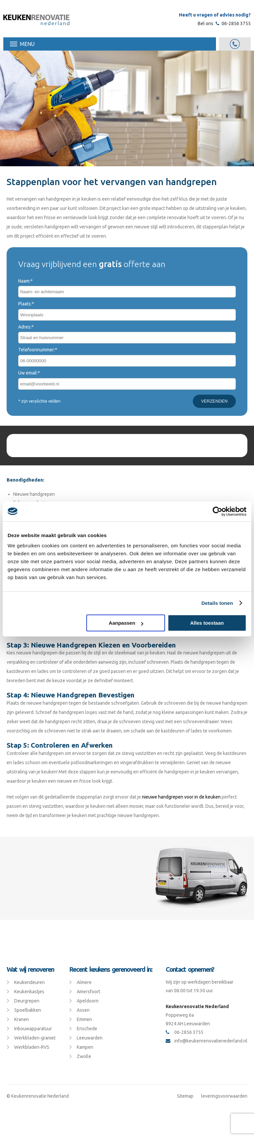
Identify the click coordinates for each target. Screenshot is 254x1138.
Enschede (87, 1028)
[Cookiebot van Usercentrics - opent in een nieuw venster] (217, 511)
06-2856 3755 (233, 23)
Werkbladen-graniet (35, 1037)
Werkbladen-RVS (31, 1047)
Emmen (84, 1019)
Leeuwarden (90, 1037)
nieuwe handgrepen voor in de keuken (181, 797)
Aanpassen (126, 623)
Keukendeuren (29, 982)
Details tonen (217, 603)
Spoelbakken (27, 1010)
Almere (84, 982)
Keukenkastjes (29, 991)
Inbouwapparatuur (33, 1028)
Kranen (21, 1019)
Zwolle (84, 1056)
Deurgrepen (26, 1000)
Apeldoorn (88, 1000)
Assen (83, 1010)
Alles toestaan (207, 623)
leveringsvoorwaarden (224, 1096)
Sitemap (185, 1096)
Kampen (85, 1047)
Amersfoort (88, 991)
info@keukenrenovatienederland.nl (206, 1040)
